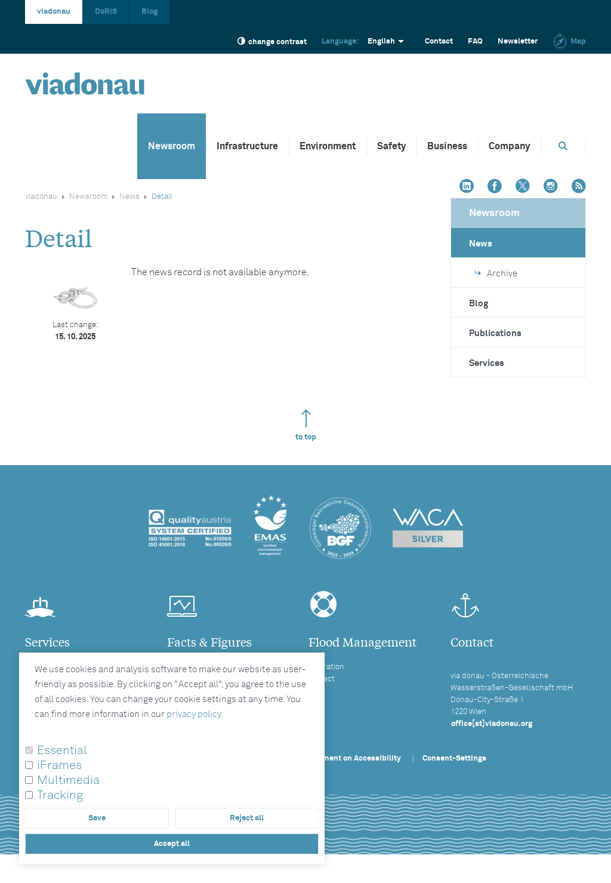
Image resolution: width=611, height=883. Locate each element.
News (129, 197)
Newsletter (518, 41)
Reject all (247, 818)
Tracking (60, 795)
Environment (328, 146)
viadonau (53, 12)
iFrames (59, 765)
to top (305, 425)
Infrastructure (247, 146)
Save (97, 818)
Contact (439, 41)
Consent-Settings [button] (454, 758)
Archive (496, 273)
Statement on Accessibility (352, 758)
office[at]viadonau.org (491, 724)
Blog (149, 12)
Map (569, 41)
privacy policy (193, 714)
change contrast (272, 41)
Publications (495, 333)
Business (447, 146)
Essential (62, 750)
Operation (326, 667)
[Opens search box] (563, 146)
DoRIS (106, 12)
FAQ (475, 41)
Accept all (172, 844)
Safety (391, 146)
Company (509, 146)
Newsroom (171, 146)
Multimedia (68, 780)
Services (486, 363)
